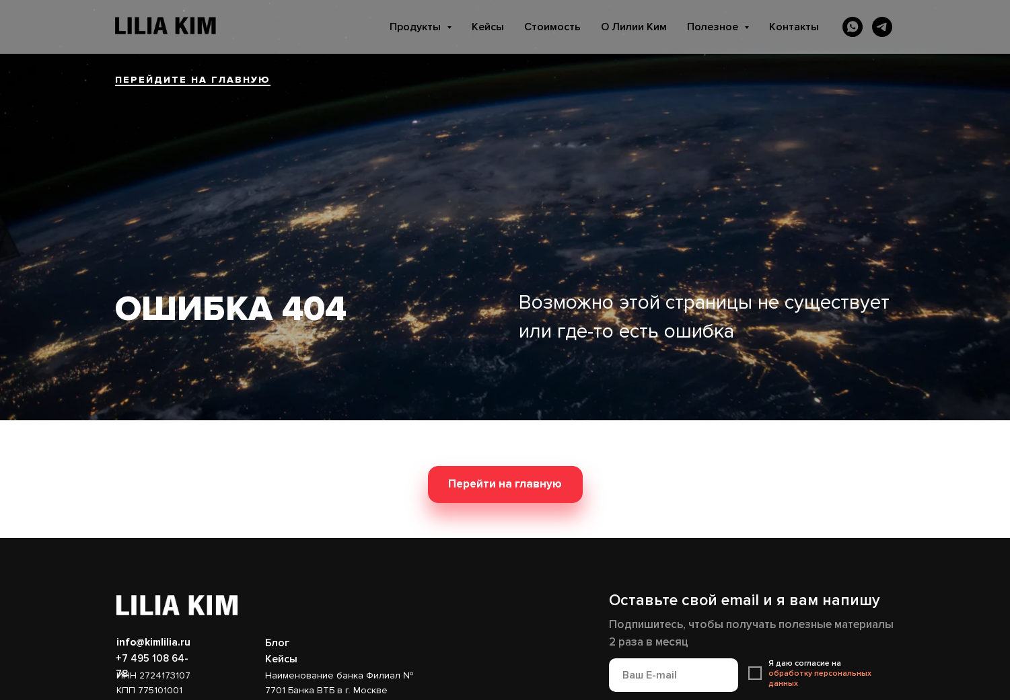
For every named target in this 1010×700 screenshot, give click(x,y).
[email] (673, 675)
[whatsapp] (852, 27)
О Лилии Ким (634, 27)
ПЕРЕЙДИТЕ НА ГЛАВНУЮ (192, 79)
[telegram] (882, 27)
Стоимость (552, 27)
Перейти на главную (505, 484)
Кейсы (488, 27)
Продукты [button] (416, 27)
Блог (277, 643)
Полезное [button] (714, 27)
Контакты (794, 27)
